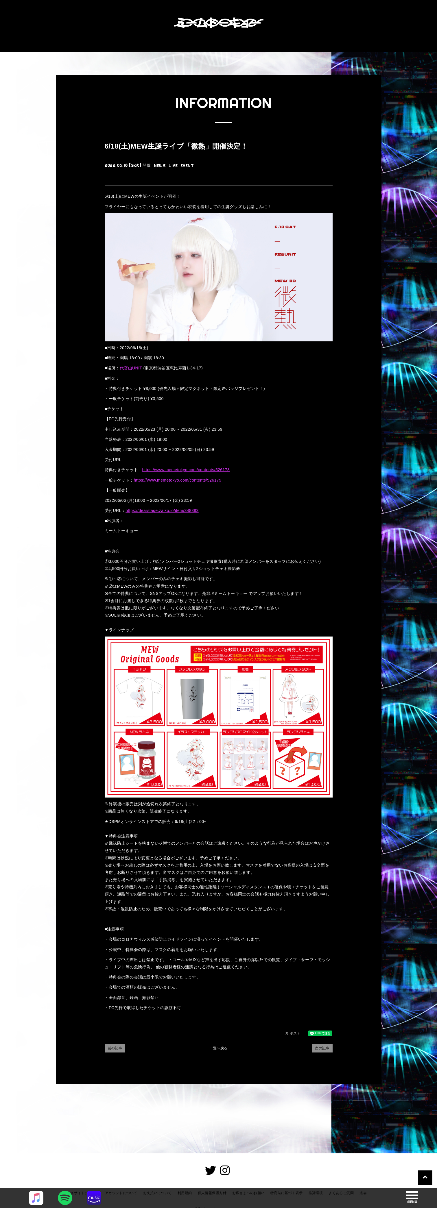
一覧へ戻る (219, 1048)
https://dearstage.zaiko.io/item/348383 (162, 510)
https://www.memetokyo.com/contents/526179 (178, 480)
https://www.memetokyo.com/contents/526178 (186, 469)
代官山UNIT (131, 368)
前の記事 (115, 1048)
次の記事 (322, 1048)
